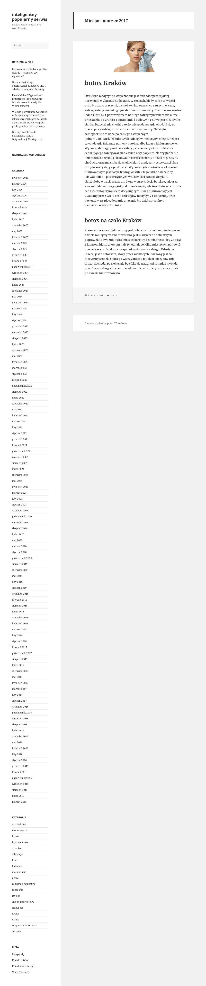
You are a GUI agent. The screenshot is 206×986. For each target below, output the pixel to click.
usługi (15, 919)
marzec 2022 (19, 421)
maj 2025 (17, 231)
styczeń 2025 (19, 249)
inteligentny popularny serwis (29, 17)
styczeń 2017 (19, 700)
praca (15, 878)
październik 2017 (22, 653)
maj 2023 (17, 356)
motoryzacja (19, 872)
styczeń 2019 (19, 587)
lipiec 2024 (18, 284)
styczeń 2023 (19, 373)
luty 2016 (17, 754)
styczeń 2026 (19, 195)
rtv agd (16, 895)
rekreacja (17, 889)
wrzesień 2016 (20, 718)
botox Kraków (106, 83)
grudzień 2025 (20, 201)
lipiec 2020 (18, 534)
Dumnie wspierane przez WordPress (106, 323)
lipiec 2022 (18, 397)
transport (17, 907)
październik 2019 (22, 558)
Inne (14, 860)
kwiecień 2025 (20, 237)
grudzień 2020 (20, 510)
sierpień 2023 (20, 338)
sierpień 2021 (20, 463)
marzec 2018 (19, 629)
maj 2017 (17, 677)
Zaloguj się (18, 954)
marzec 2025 (19, 243)
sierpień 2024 (20, 278)
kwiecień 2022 (20, 415)
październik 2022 (22, 385)
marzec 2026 (19, 183)
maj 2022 (17, 409)
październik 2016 (22, 712)
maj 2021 (17, 480)
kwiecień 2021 (20, 486)
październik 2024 (22, 266)
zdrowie (16, 931)
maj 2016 (17, 742)
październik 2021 (22, 451)
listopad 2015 (19, 772)
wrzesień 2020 (20, 522)
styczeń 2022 (19, 433)
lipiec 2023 (18, 344)
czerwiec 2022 (20, 403)
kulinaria (17, 866)
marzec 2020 (19, 546)
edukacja (17, 854)
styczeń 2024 (19, 320)
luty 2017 (17, 694)
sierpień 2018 (20, 605)
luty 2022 (17, 427)
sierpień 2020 (20, 528)
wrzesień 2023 (20, 332)
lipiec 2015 (18, 795)
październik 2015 (22, 778)
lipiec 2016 (18, 730)
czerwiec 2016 (20, 736)
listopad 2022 (19, 379)
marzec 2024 (19, 308)
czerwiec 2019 (20, 570)
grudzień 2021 (20, 439)
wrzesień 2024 (20, 272)
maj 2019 (17, 575)
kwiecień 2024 (20, 302)
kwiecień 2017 (20, 682)
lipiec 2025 (18, 219)
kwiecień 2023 (20, 362)
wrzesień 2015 (20, 783)
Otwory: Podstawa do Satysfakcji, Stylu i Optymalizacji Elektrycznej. (27, 135)
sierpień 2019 (20, 564)
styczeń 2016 (19, 760)
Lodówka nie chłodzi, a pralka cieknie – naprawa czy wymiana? (29, 72)
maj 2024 (17, 296)
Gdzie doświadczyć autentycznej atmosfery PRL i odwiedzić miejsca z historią (29, 85)
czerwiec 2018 (20, 617)
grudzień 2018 (20, 593)
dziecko (16, 848)
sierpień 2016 (20, 724)
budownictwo (20, 842)
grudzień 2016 (20, 706)
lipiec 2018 (18, 611)
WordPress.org (20, 972)
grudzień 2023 (20, 326)
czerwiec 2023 (20, 350)
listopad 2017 (19, 647)
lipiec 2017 (18, 665)
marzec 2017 (19, 688)
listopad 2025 (19, 207)
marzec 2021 (19, 492)
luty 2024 (17, 314)
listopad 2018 (19, 599)
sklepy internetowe (23, 901)
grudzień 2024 (20, 255)
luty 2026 (17, 189)
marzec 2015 (19, 801)
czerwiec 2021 (20, 474)
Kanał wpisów (20, 960)
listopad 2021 (19, 445)
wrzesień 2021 (20, 457)
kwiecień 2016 (20, 748)
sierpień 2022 (20, 391)
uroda (15, 913)
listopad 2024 (19, 261)
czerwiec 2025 (20, 225)
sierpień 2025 (20, 213)
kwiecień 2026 (20, 177)
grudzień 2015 (20, 766)
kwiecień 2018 (20, 623)
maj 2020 (17, 540)
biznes (15, 836)
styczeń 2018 (19, 641)
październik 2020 (22, 516)
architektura (19, 824)
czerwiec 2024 (20, 290)
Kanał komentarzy (22, 966)
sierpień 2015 (20, 789)
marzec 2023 (19, 367)
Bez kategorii (19, 830)
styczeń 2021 (19, 504)
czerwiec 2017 (20, 671)
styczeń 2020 (19, 552)
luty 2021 (17, 498)
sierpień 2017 (20, 659)
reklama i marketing (23, 883)
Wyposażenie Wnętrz (24, 925)
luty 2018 (17, 635)
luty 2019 (17, 581)
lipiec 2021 (18, 469)
